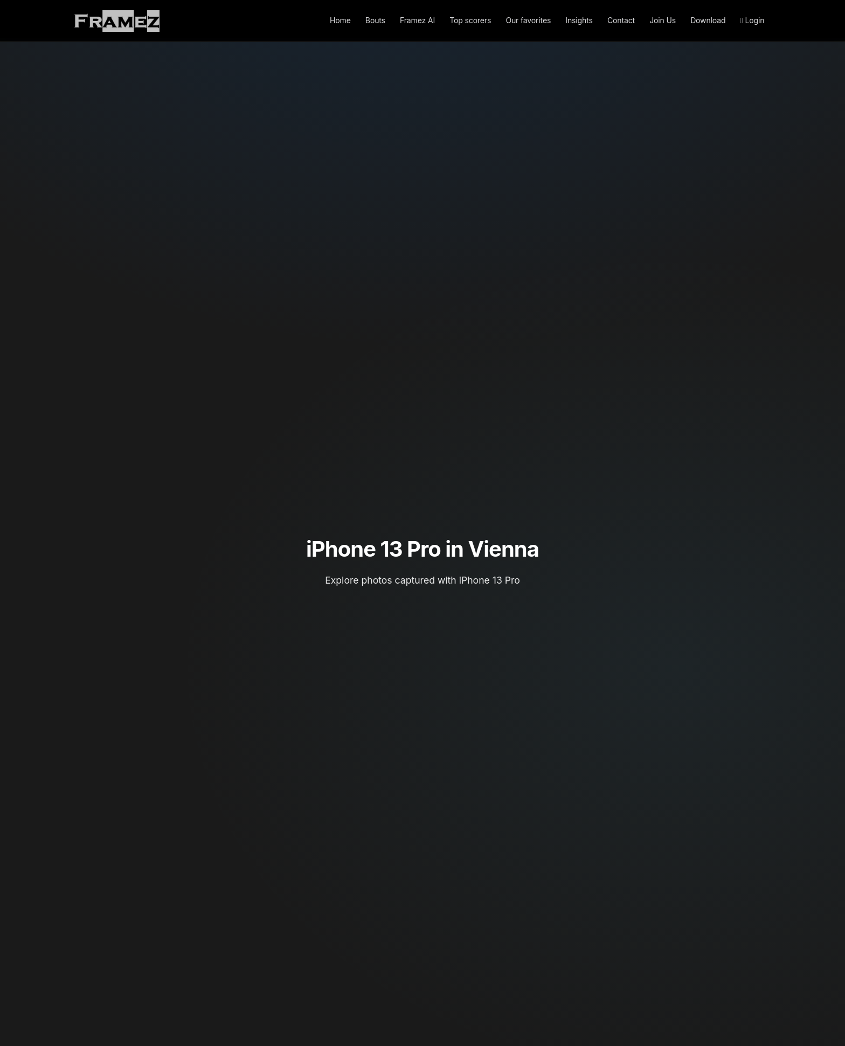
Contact (621, 20)
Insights (578, 20)
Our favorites (528, 20)
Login (752, 20)
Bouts (375, 20)
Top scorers (470, 20)
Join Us (662, 20)
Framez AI (417, 20)
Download (707, 20)
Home (340, 20)
